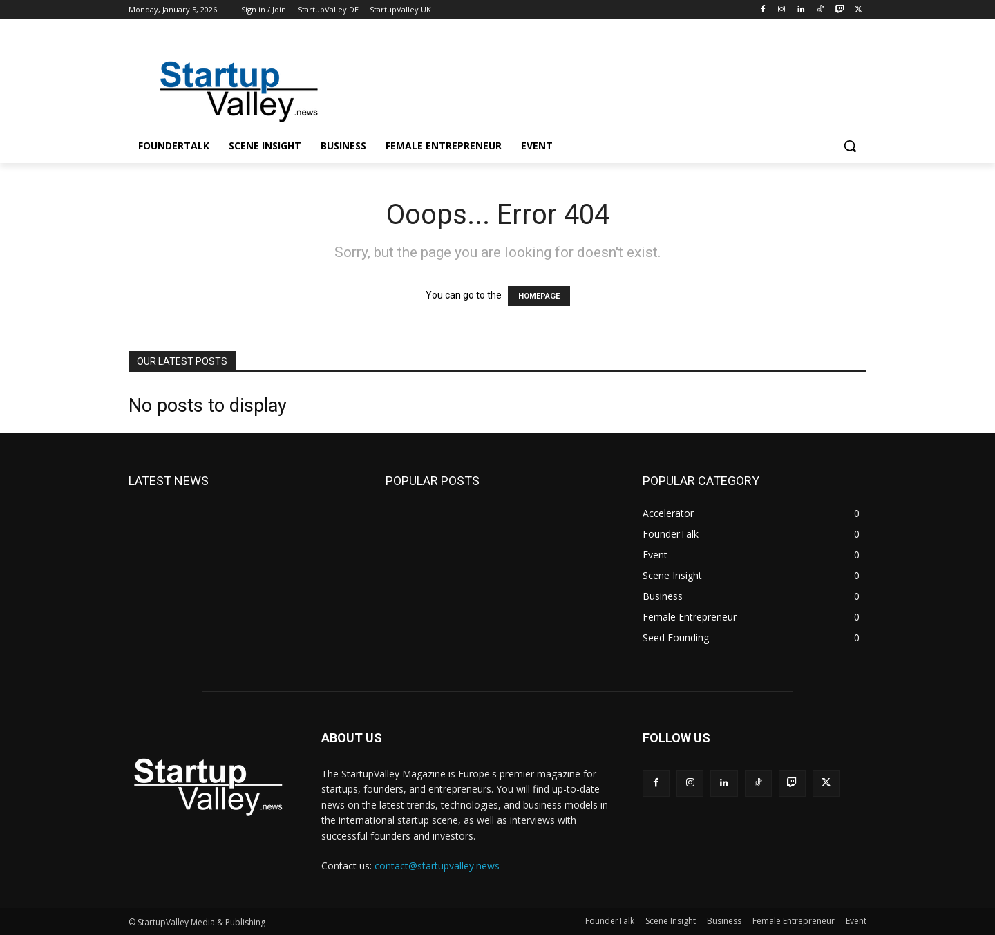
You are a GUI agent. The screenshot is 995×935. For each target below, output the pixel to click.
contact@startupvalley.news (437, 865)
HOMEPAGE (539, 296)
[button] (849, 145)
